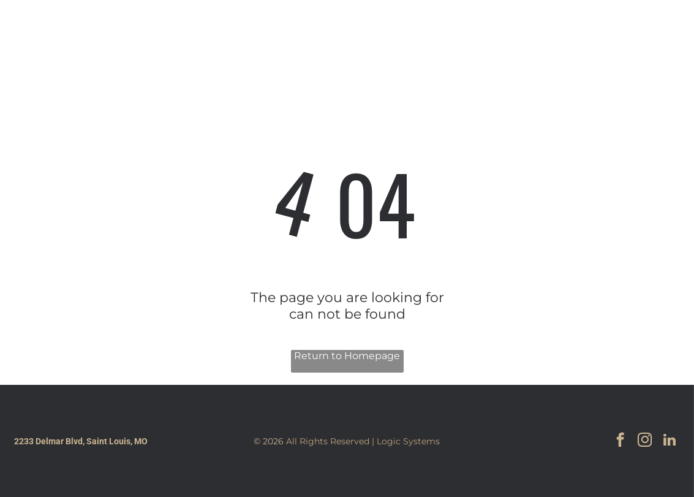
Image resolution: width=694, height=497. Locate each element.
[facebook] (595, 35)
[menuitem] (279, 35)
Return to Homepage (347, 356)
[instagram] (621, 35)
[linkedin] (647, 35)
